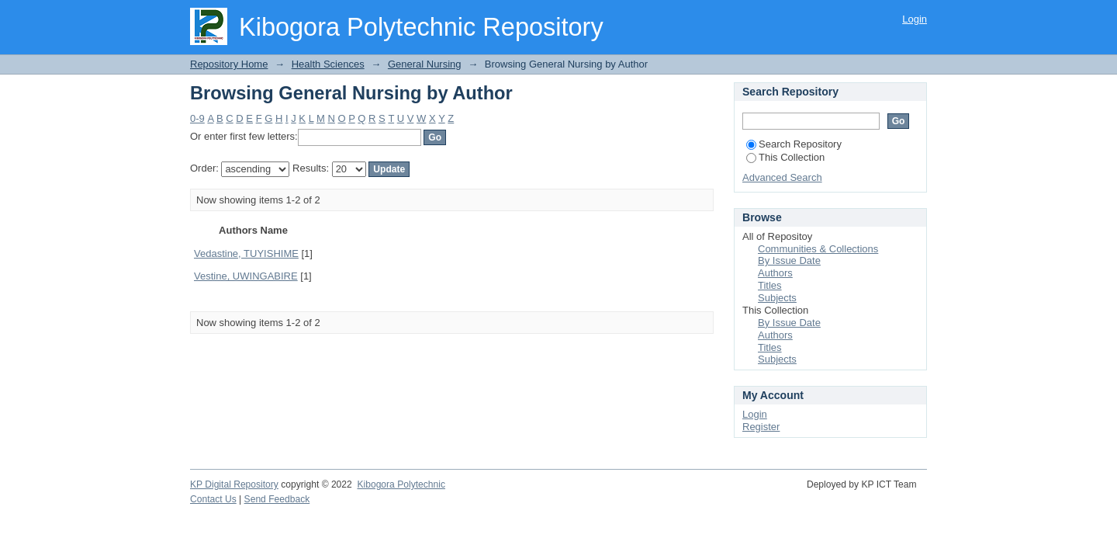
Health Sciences (328, 64)
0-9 (197, 118)
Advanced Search (782, 177)
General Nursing (425, 64)
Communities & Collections (818, 249)
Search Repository (794, 144)
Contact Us (213, 499)
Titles (770, 285)
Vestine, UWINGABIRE (246, 276)
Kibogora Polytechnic (400, 484)
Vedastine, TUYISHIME (246, 253)
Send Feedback (277, 499)
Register (761, 426)
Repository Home (229, 64)
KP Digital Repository (234, 484)
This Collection (785, 157)
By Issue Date (789, 260)
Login (914, 19)
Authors (775, 273)
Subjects (777, 298)
